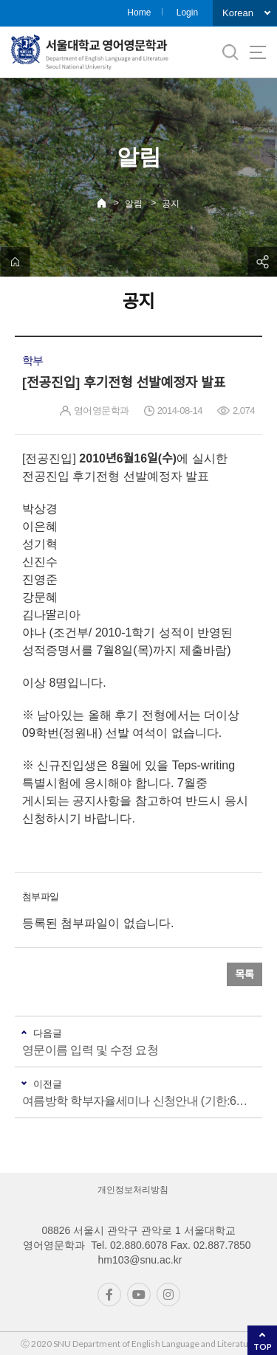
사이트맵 (258, 52)
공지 (170, 203)
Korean (237, 12)
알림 (134, 203)
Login (187, 12)
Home (139, 12)
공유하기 (262, 262)
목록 (244, 974)
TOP (262, 1346)
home (15, 262)
